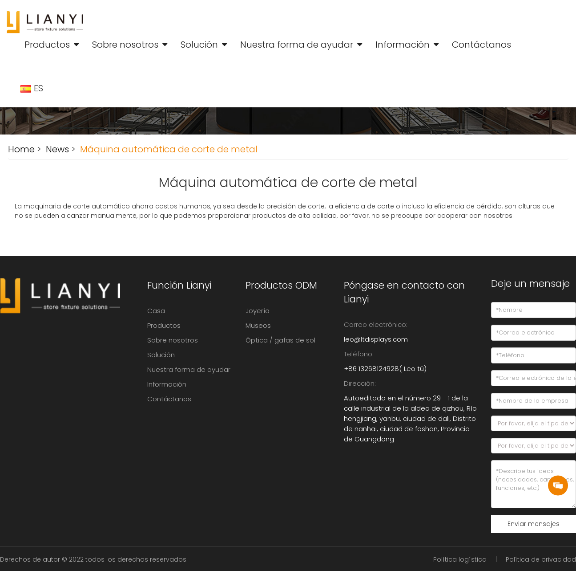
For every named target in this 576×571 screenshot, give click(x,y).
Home (21, 149)
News (56, 149)
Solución (199, 44)
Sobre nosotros (125, 44)
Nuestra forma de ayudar (296, 44)
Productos (47, 44)
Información (402, 44)
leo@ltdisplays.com (376, 339)
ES (32, 88)
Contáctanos (481, 44)
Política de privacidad (541, 559)
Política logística (460, 559)
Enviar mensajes (534, 523)
